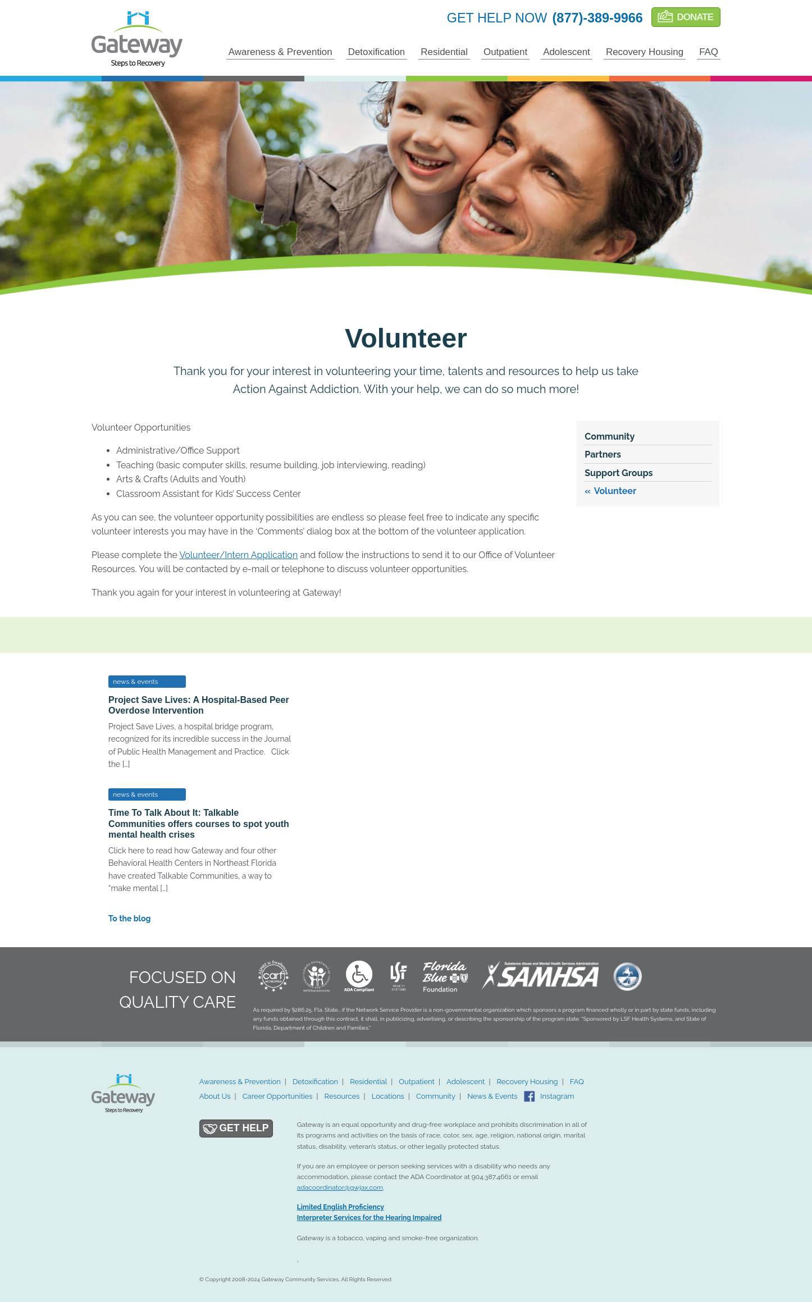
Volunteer (615, 491)
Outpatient (505, 52)
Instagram (557, 1096)
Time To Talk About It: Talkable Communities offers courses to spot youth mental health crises (198, 823)
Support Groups (619, 473)
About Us (215, 1096)
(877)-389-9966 (598, 18)
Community (610, 436)
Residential (444, 52)
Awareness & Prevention (280, 52)
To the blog (129, 918)
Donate (695, 17)
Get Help (243, 1128)
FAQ (708, 52)
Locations (388, 1096)
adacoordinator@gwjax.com (340, 1187)
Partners (603, 454)
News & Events (492, 1096)
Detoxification (376, 52)
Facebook (529, 1096)
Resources (342, 1096)
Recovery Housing (644, 52)
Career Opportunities (278, 1096)
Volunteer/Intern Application (238, 555)
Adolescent (566, 52)
